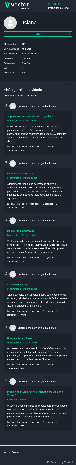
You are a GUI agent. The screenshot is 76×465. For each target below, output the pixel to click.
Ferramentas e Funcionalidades (22, 120)
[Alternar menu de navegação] (49, 3)
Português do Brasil (60, 7)
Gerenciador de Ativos (20, 338)
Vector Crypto (11, 452)
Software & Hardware (17, 399)
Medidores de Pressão (20, 173)
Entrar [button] (56, 3)
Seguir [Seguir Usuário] (38, 34)
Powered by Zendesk (62, 462)
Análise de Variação (18, 284)
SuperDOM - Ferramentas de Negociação (30, 116)
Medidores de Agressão (21, 230)
